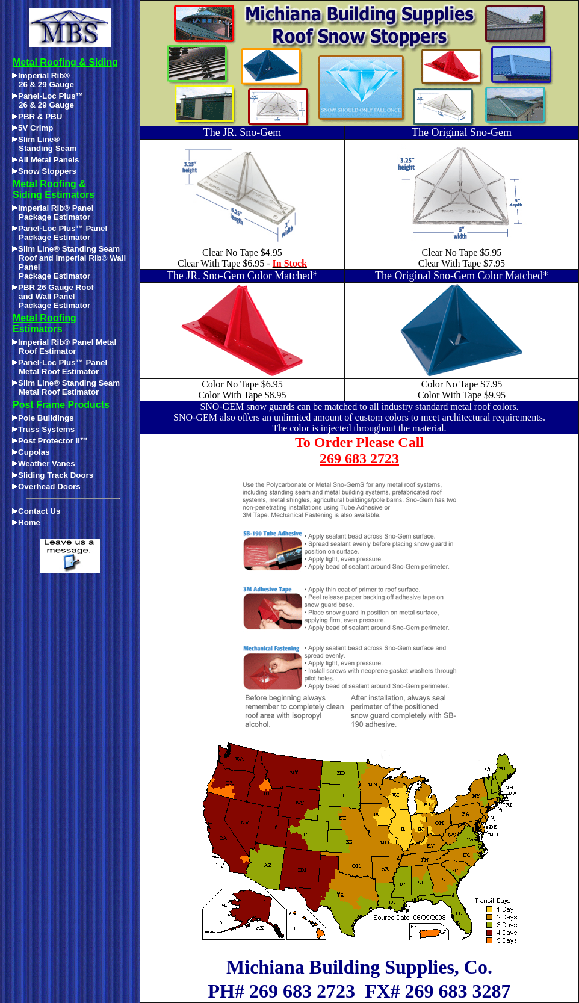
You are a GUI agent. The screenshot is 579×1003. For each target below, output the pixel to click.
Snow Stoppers (44, 171)
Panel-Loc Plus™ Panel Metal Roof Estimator (59, 367)
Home (26, 522)
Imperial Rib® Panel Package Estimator (52, 212)
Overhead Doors (46, 486)
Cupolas (31, 452)
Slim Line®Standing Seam (44, 144)
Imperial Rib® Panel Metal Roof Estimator (64, 347)
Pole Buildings (43, 417)
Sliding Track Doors (52, 475)
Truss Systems (43, 429)
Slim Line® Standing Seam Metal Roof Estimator (66, 387)
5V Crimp (33, 127)
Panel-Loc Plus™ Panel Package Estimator (59, 233)
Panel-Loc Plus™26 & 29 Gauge (48, 100)
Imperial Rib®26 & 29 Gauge (43, 80)
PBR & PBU (37, 116)
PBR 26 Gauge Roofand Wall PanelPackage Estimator (53, 296)
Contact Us (36, 511)
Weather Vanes (43, 463)
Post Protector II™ (50, 440)
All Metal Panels (45, 159)
